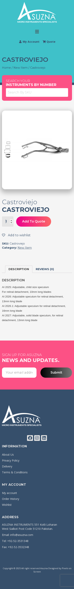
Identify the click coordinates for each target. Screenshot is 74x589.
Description (18, 269)
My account (9, 493)
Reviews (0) (45, 269)
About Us (8, 454)
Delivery (7, 466)
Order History (10, 499)
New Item (20, 67)
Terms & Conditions (15, 472)
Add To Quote (33, 221)
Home (6, 67)
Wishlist (7, 505)
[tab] (18, 269)
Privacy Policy (10, 460)
